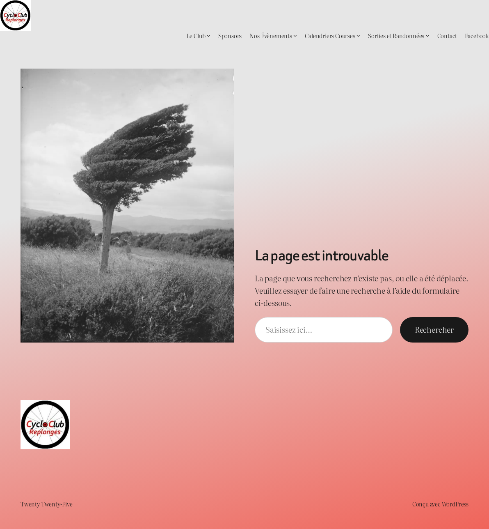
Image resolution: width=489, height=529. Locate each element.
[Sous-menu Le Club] (208, 35)
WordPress (455, 503)
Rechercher (434, 329)
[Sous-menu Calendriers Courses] (358, 35)
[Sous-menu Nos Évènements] (295, 35)
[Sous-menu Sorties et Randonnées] (428, 35)
